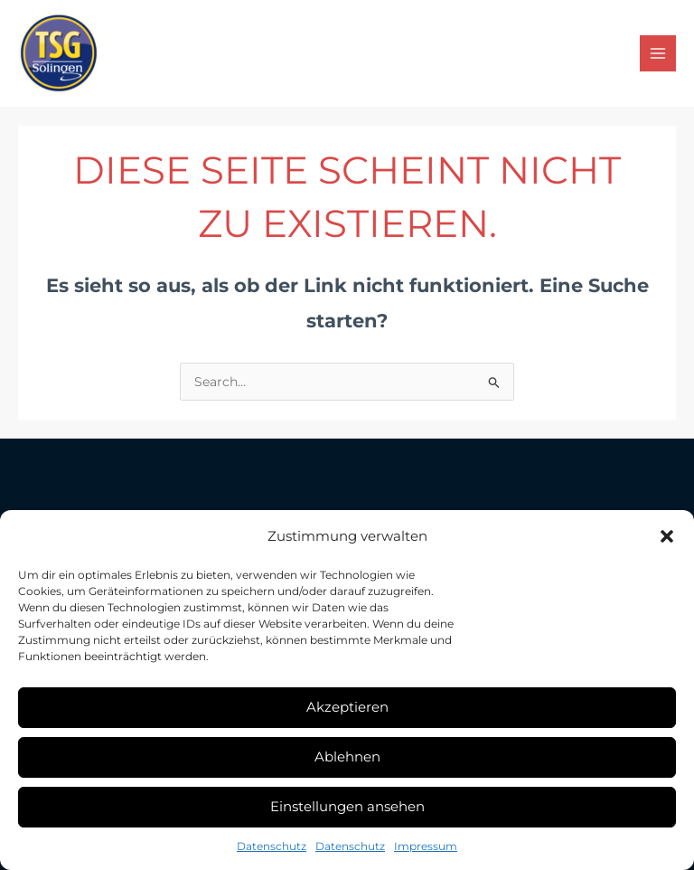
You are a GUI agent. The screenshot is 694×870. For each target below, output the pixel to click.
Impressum (425, 846)
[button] (667, 536)
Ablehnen (347, 756)
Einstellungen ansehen (347, 806)
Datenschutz (271, 846)
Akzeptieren (347, 706)
